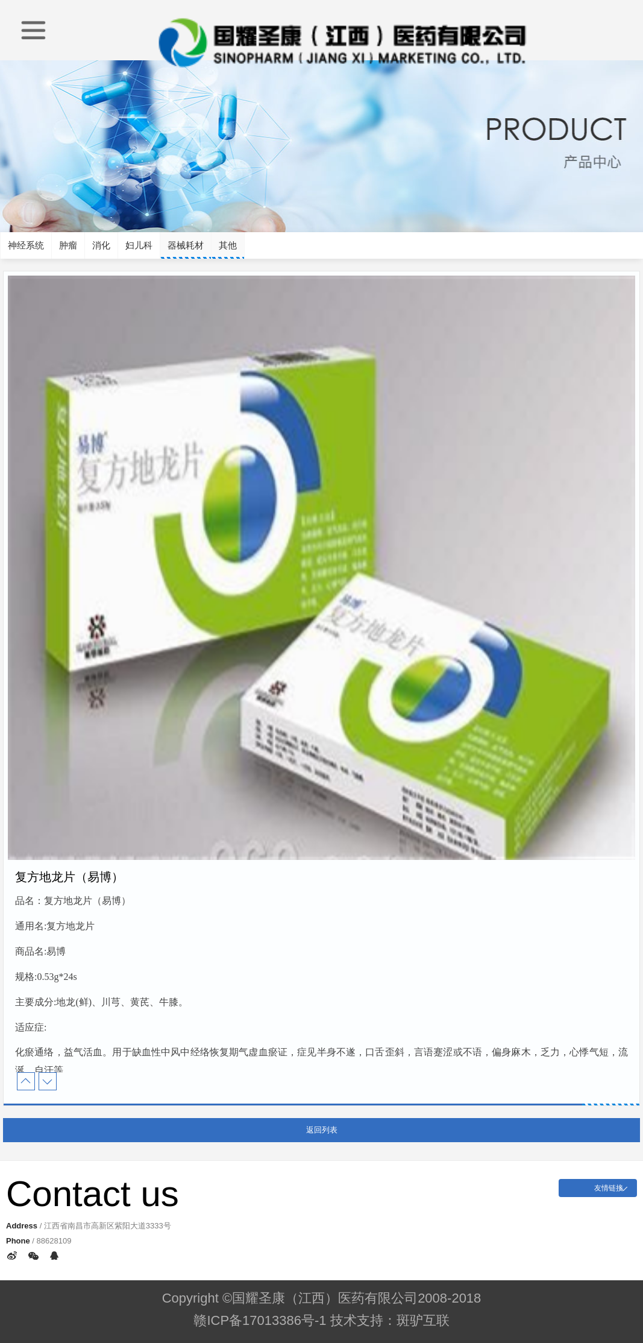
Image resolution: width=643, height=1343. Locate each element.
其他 (228, 245)
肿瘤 (68, 245)
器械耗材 (186, 245)
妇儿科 (138, 245)
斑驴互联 (423, 1320)
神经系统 (26, 245)
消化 (101, 245)
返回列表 (321, 1129)
